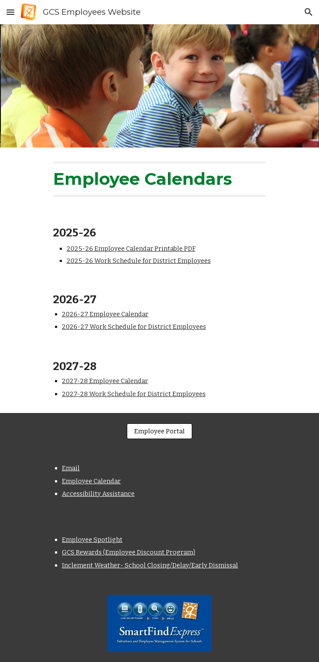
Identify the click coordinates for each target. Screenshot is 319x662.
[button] (10, 12)
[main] (159, 179)
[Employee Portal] (159, 431)
